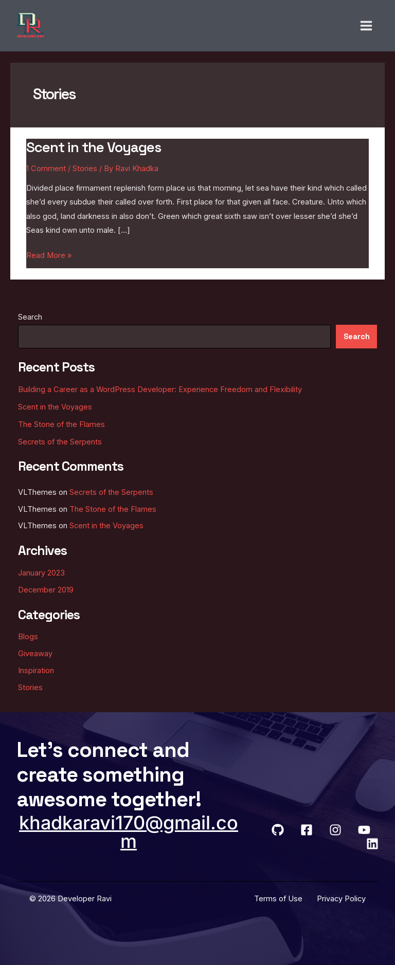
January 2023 (41, 573)
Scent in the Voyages (93, 147)
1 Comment (46, 168)
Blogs (28, 636)
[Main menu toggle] (366, 25)
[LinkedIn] (372, 844)
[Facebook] (306, 830)
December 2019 (46, 590)
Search (30, 317)
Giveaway (35, 653)
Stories (85, 168)
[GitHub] (278, 830)
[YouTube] (364, 830)
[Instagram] (335, 830)
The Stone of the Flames (61, 424)
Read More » (48, 254)
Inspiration (36, 670)
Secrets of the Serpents (60, 442)
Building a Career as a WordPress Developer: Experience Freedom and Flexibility (160, 389)
